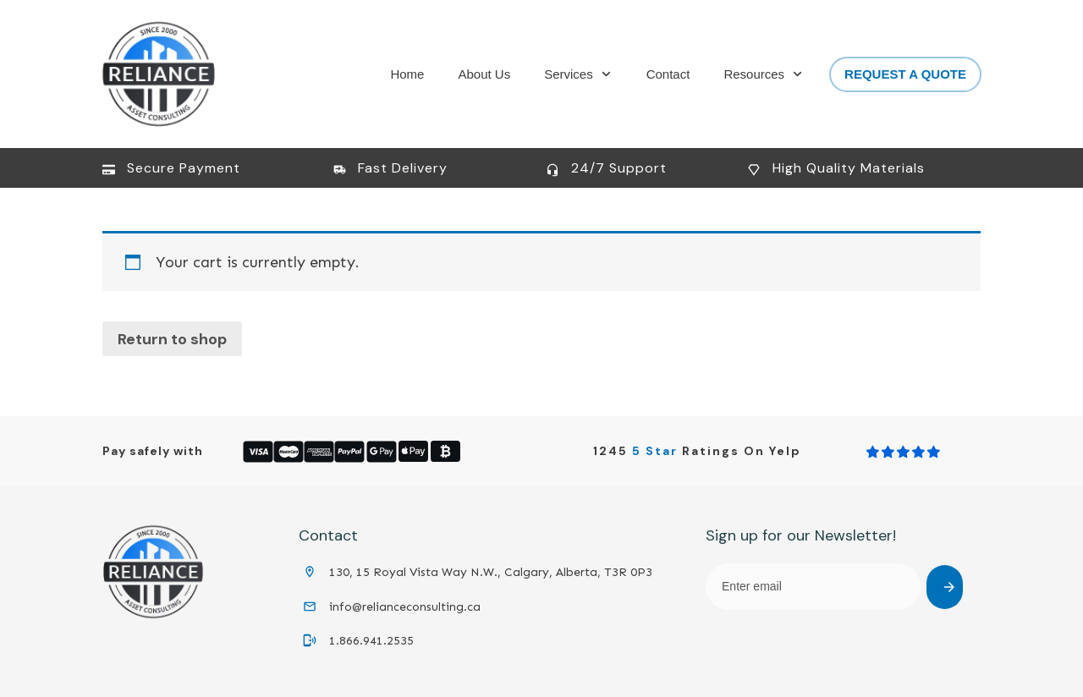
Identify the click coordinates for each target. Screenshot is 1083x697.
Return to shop (172, 339)
